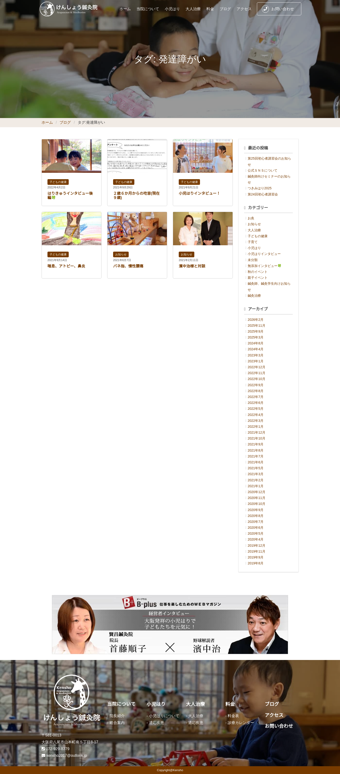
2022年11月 (256, 373)
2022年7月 (256, 397)
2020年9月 (256, 510)
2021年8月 (256, 450)
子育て (253, 242)
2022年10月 (256, 379)
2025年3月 (256, 337)
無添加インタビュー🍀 (264, 266)
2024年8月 (256, 343)
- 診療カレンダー (239, 723)
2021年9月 (256, 444)
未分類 (253, 260)
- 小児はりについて (163, 716)
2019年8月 (256, 563)
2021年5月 (256, 468)
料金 (210, 9)
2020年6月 (256, 527)
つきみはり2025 (260, 188)
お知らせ (121, 254)
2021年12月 (256, 432)
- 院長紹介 (116, 716)
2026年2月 (256, 319)
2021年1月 (256, 486)
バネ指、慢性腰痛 (128, 266)
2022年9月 (256, 385)
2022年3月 (256, 421)
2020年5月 (256, 533)
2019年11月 (256, 551)
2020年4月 (256, 539)
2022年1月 (256, 426)
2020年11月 (256, 498)
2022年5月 (256, 408)
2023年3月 (256, 355)
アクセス (244, 9)
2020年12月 (256, 492)
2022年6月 (256, 403)
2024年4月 (256, 349)
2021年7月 (256, 456)
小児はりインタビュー (264, 254)
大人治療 (193, 9)
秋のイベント (258, 272)
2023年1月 (256, 361)
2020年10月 (256, 504)
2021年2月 (256, 480)
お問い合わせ (278, 9)
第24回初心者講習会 (263, 194)
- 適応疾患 (155, 723)
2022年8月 (256, 391)
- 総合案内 (116, 723)
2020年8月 (256, 516)
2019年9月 (256, 557)
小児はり (172, 9)
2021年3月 (256, 474)
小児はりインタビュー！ (199, 193)
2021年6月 (256, 462)
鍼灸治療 (254, 295)
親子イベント (258, 277)
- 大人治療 (195, 716)
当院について (147, 9)
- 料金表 (232, 716)
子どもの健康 (58, 182)
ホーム (125, 9)
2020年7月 (256, 522)
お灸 (251, 218)
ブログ (225, 9)
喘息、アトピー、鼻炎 (66, 266)
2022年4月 (256, 415)
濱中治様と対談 (192, 266)
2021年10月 (256, 438)
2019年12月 (256, 545)
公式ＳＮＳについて (262, 170)
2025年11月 (256, 325)
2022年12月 (256, 367)
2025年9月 (256, 331)
